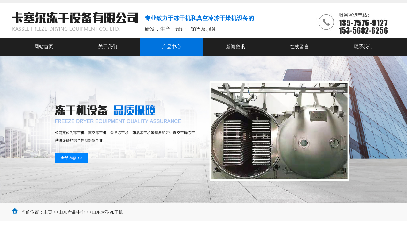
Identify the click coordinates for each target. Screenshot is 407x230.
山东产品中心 (71, 212)
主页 (47, 212)
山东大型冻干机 (107, 212)
